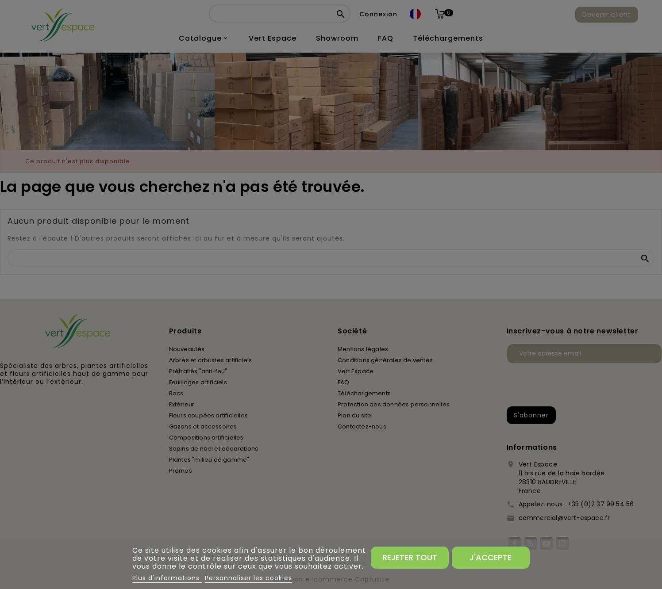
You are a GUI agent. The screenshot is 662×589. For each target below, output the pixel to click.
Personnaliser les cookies (248, 578)
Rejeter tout (409, 557)
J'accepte (491, 557)
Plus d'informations (167, 578)
